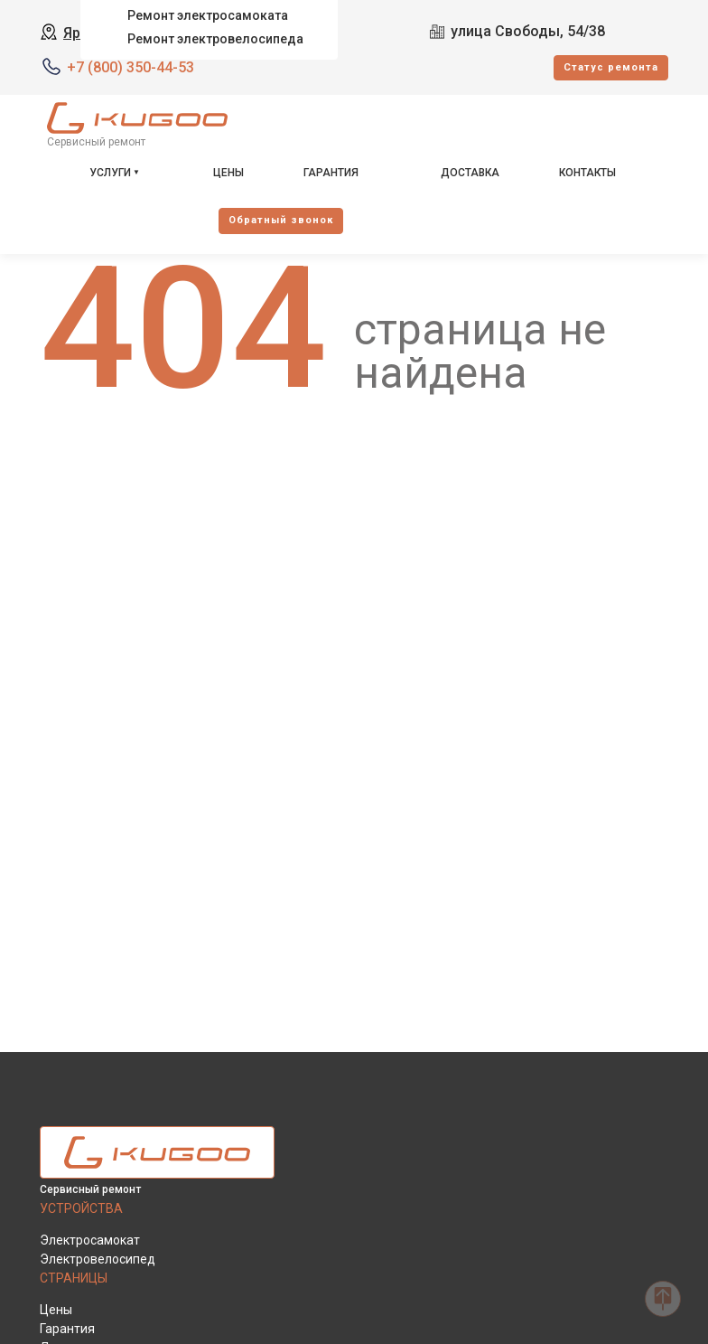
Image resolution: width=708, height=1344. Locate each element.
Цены (228, 172)
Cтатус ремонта (611, 67)
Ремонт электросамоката (207, 15)
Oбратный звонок (280, 220)
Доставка (470, 172)
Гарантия (331, 172)
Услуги (110, 172)
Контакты (587, 172)
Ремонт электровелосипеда (215, 39)
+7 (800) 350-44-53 (130, 67)
